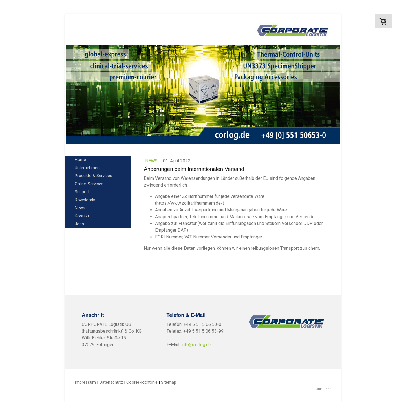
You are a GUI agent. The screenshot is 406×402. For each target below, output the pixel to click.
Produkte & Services (93, 175)
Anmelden (323, 389)
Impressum (85, 382)
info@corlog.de (196, 344)
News (80, 207)
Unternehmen (87, 167)
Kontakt (82, 215)
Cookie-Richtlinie (142, 382)
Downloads (85, 199)
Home (80, 159)
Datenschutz (111, 382)
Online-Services (89, 183)
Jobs (79, 223)
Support (82, 191)
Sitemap (168, 382)
